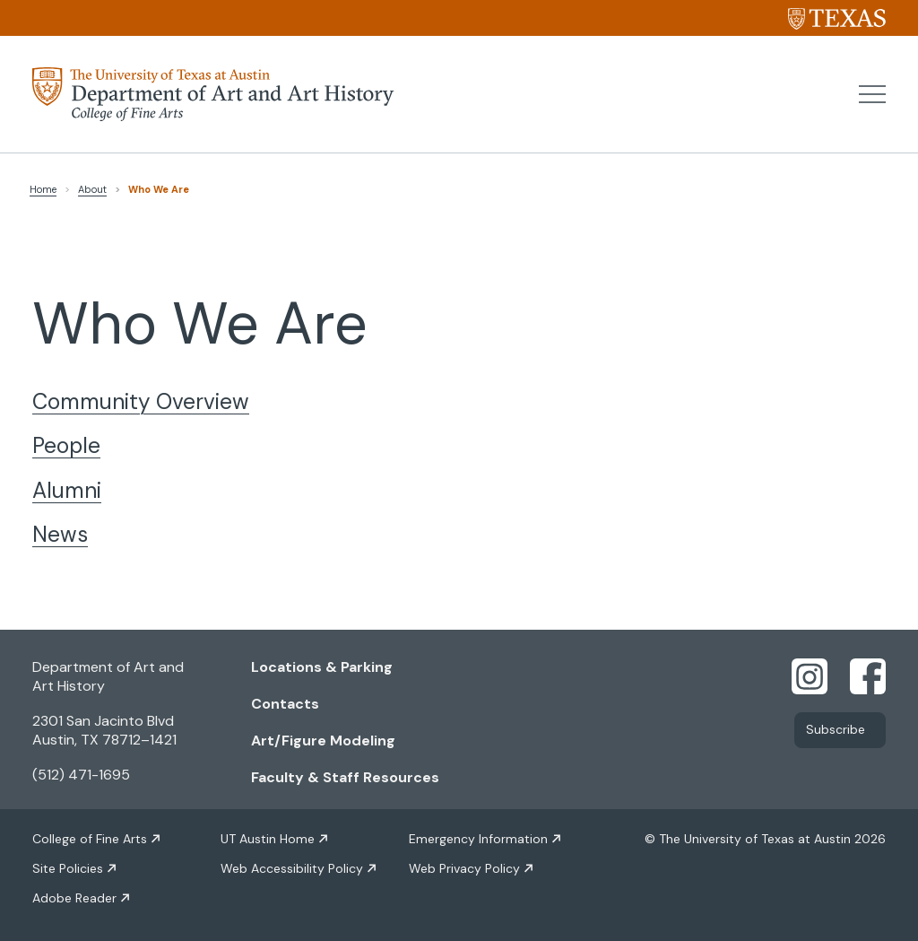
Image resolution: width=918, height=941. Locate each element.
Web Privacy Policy (464, 868)
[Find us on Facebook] (868, 675)
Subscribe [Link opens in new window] (835, 730)
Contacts (285, 703)
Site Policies (67, 868)
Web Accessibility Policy (292, 868)
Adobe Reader (74, 898)
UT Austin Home (268, 839)
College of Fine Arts (89, 839)
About (92, 189)
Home (43, 189)
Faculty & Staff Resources (345, 777)
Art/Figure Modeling (323, 740)
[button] (872, 94)
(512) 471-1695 (81, 774)
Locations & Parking (322, 667)
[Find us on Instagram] (809, 675)
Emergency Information (478, 839)
